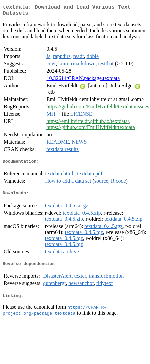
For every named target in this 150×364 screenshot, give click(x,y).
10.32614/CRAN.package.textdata (83, 81)
